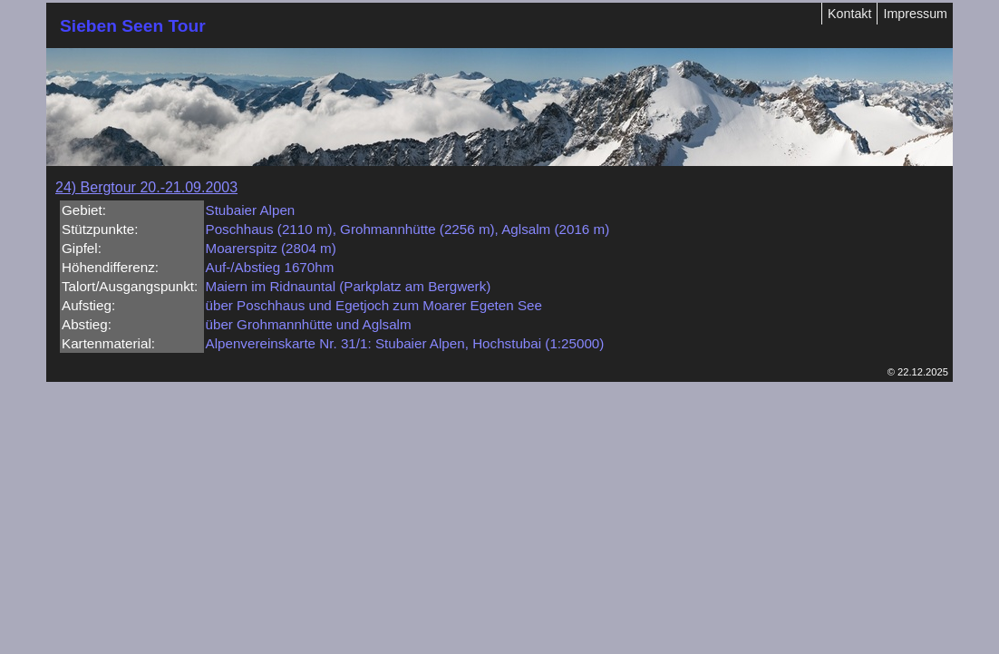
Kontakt (849, 13)
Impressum (915, 13)
